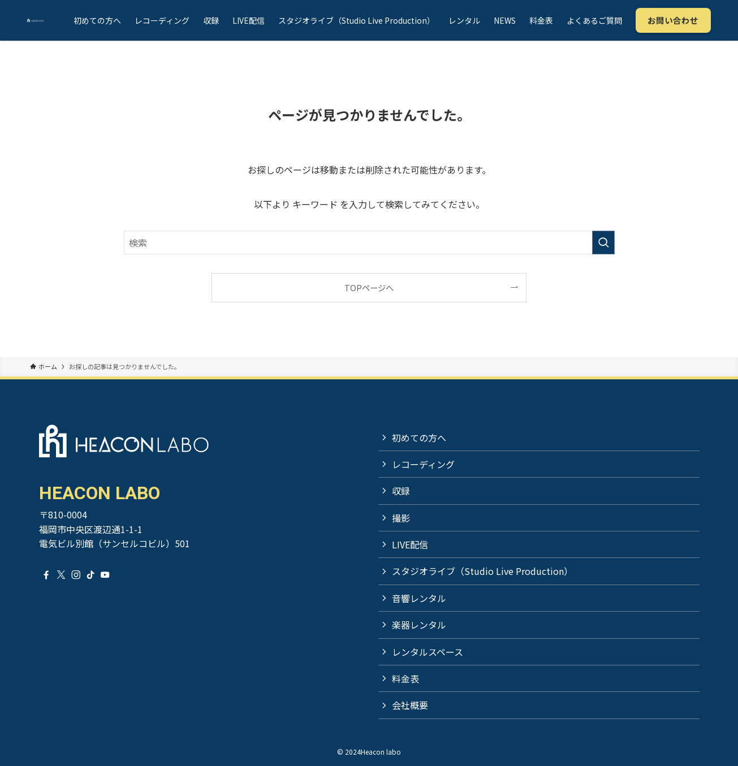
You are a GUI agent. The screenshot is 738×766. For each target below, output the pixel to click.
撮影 (401, 518)
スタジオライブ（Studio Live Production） (482, 571)
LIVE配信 (410, 544)
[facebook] (46, 575)
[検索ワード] (369, 242)
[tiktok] (90, 575)
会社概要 (410, 705)
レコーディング (423, 464)
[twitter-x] (61, 575)
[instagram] (75, 575)
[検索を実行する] (603, 242)
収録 (401, 490)
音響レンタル (419, 598)
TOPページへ (369, 287)
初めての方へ (419, 437)
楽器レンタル (419, 624)
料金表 (405, 678)
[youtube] (105, 575)
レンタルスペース (427, 652)
